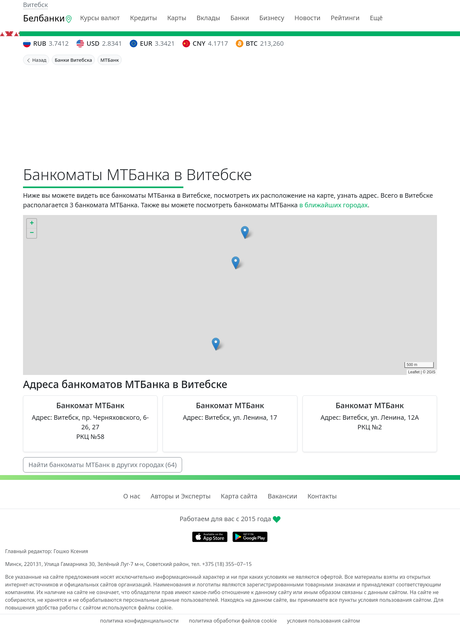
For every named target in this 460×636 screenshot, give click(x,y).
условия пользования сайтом (323, 620)
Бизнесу (271, 17)
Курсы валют (100, 17)
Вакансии (282, 496)
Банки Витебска (73, 60)
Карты (176, 17)
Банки (239, 17)
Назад (36, 60)
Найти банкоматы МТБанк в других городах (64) (102, 464)
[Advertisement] (230, 113)
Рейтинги (345, 17)
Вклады (208, 17)
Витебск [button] (35, 4)
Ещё (376, 17)
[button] (216, 344)
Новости (307, 17)
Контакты (322, 496)
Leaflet (414, 372)
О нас (132, 496)
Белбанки (48, 18)
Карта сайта (239, 496)
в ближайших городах (333, 205)
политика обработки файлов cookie (233, 620)
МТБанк (109, 60)
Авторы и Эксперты (181, 496)
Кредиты (143, 17)
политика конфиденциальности (139, 620)
